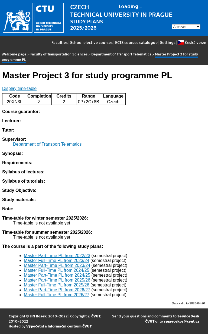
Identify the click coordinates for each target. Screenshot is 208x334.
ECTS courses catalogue (136, 42)
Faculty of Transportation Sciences (58, 54)
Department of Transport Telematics (121, 54)
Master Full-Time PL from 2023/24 (56, 260)
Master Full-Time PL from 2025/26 (56, 285)
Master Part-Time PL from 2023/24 (57, 265)
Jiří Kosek (38, 316)
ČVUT (95, 316)
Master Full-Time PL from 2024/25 (56, 270)
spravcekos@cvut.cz (181, 321)
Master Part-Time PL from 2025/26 (57, 280)
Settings (168, 42)
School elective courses (91, 42)
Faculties (59, 42)
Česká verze (192, 42)
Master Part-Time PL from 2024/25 (57, 275)
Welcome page (14, 54)
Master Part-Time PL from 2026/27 (57, 290)
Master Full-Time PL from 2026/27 (56, 294)
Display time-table (19, 88)
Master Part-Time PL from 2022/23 (57, 255)
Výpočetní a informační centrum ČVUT (59, 326)
